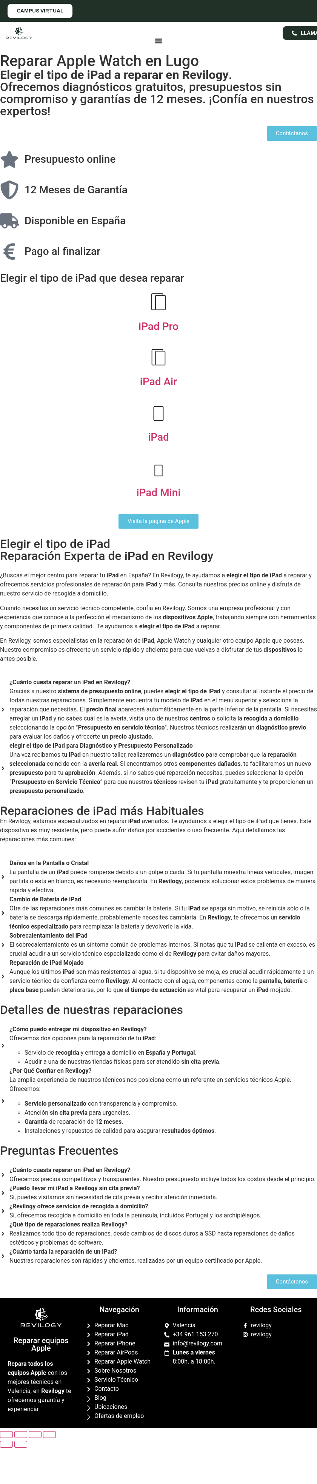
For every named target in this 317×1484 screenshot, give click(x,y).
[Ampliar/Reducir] (49, 1434)
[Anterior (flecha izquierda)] (6, 1444)
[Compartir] (20, 1434)
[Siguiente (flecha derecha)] (20, 1444)
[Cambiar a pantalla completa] (35, 1434)
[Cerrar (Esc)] (6, 1434)
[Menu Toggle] (158, 41)
